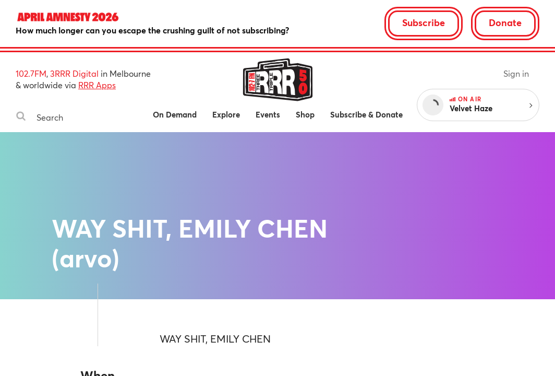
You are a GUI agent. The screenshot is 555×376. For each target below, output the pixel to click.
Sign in (516, 73)
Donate (505, 22)
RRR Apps (97, 84)
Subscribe (423, 22)
